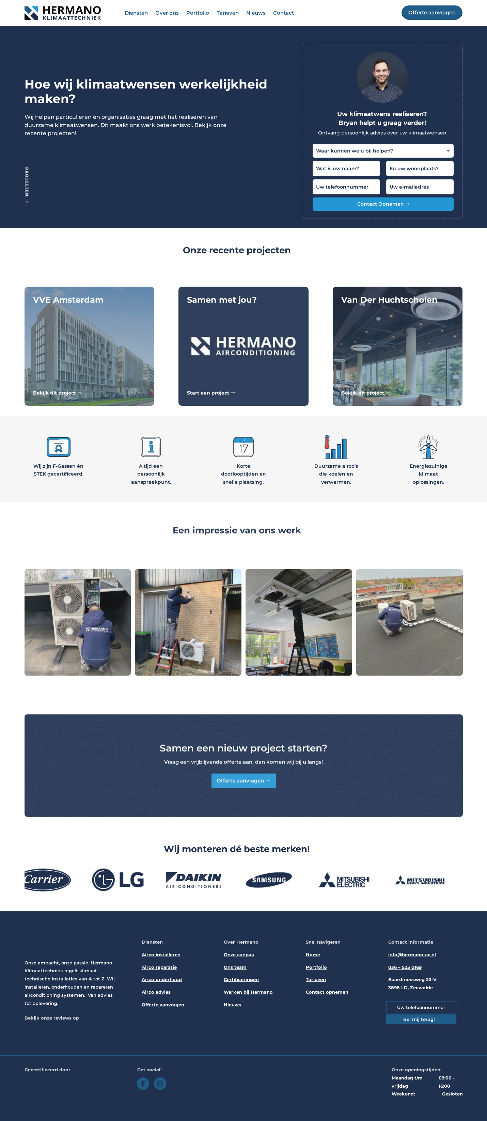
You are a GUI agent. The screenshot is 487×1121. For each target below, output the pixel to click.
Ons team (235, 967)
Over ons (167, 13)
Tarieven (228, 13)
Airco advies (156, 992)
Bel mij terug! (419, 1019)
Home (313, 954)
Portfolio (197, 13)
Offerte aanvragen (163, 1004)
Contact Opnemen (380, 204)
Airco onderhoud (162, 979)
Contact (283, 13)
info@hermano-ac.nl (412, 954)
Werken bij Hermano (248, 992)
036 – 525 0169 (405, 967)
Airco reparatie (159, 967)
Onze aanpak (239, 954)
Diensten (136, 13)
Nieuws (256, 13)
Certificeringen (241, 979)
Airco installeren (161, 954)
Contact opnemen (327, 992)
